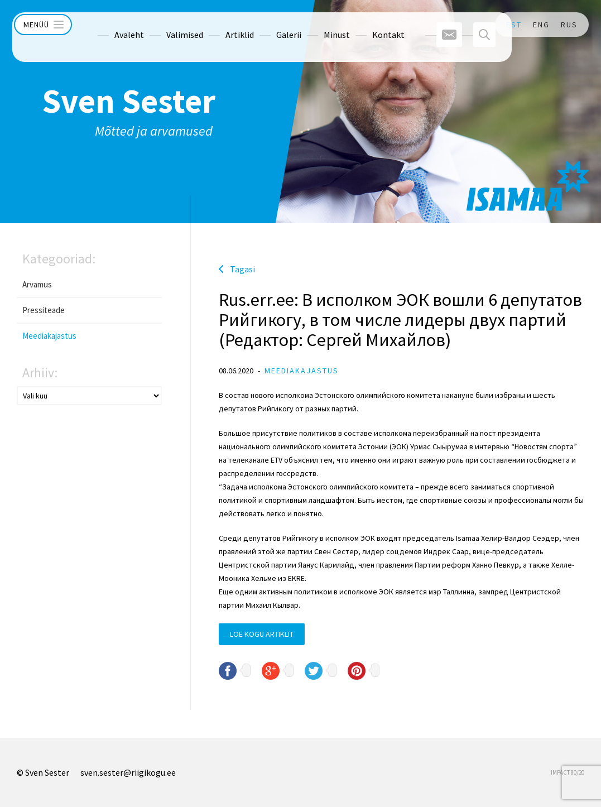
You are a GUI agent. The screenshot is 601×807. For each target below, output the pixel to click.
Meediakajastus (49, 335)
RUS (569, 25)
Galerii (268, 24)
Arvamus (37, 284)
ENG (541, 25)
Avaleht (109, 24)
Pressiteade (43, 310)
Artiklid (219, 24)
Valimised (164, 24)
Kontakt (368, 24)
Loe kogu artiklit (262, 634)
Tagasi (242, 269)
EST (514, 25)
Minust (317, 24)
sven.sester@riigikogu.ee (128, 772)
